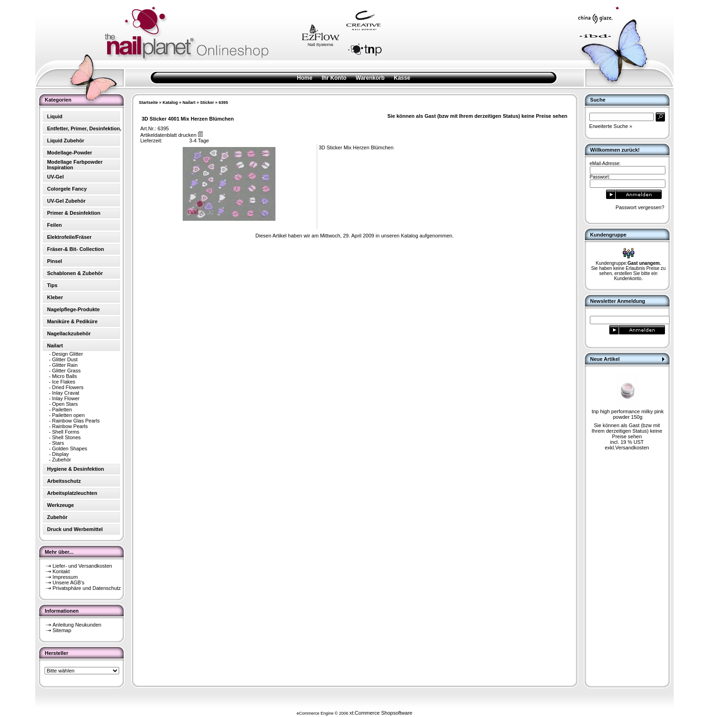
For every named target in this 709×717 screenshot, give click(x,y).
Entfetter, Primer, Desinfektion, (84, 128)
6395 (223, 102)
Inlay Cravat (65, 393)
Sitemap (61, 630)
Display (60, 454)
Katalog (170, 102)
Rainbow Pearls (70, 426)
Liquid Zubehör (65, 140)
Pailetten (62, 409)
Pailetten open (68, 415)
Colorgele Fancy (67, 189)
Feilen (54, 225)
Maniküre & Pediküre (72, 321)
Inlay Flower (65, 398)
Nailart (189, 102)
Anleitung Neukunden (76, 624)
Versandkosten (632, 447)
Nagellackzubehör (68, 333)
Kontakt (61, 571)
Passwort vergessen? (639, 207)
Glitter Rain (64, 365)
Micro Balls (64, 376)
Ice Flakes (63, 381)
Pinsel (54, 261)
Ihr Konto (334, 78)
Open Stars (65, 404)
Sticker (207, 102)
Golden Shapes (69, 448)
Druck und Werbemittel (74, 529)
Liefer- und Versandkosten (82, 566)
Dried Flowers (67, 387)
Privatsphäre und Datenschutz (86, 588)
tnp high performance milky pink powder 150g (628, 414)
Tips (52, 285)
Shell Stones (66, 437)
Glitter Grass (66, 370)
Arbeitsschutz (64, 481)
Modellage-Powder (69, 152)
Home (304, 78)
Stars (58, 443)
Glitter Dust (64, 359)
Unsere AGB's (68, 582)
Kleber (55, 297)
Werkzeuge (60, 505)
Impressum (64, 577)
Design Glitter (67, 354)
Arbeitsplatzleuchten (72, 493)
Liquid (54, 116)
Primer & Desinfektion (73, 213)
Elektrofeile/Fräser (69, 237)
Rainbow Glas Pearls (76, 420)
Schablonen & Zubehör (74, 273)
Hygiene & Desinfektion (75, 469)
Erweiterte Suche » (610, 126)
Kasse (402, 78)
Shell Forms (65, 432)
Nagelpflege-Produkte (73, 309)
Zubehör (61, 459)
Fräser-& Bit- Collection (75, 249)
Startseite (148, 102)
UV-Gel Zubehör (66, 201)
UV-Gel (55, 176)
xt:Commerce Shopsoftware (380, 713)
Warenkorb (370, 78)
